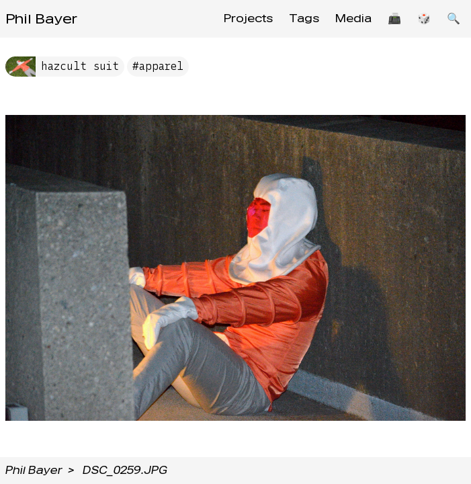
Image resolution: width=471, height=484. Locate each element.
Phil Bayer (41, 19)
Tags (304, 18)
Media (353, 18)
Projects (248, 18)
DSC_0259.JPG (125, 470)
